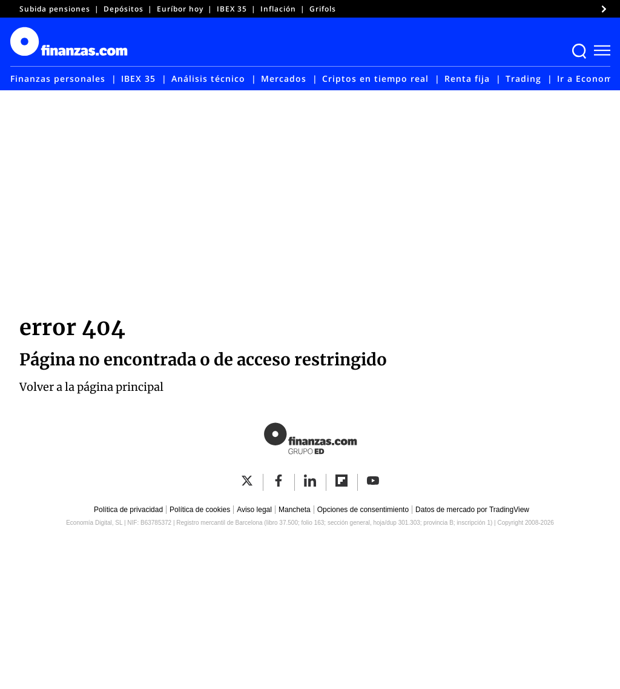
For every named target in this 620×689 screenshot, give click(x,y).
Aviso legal (254, 509)
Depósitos (123, 9)
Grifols (322, 9)
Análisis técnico (208, 78)
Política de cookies (200, 509)
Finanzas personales (57, 78)
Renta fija (467, 78)
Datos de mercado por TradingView (472, 509)
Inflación (278, 9)
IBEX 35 (232, 9)
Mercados (283, 78)
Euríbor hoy (180, 9)
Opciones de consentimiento (363, 509)
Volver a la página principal (91, 387)
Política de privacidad (128, 509)
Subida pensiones (54, 9)
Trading (523, 78)
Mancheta (295, 509)
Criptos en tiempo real (375, 78)
